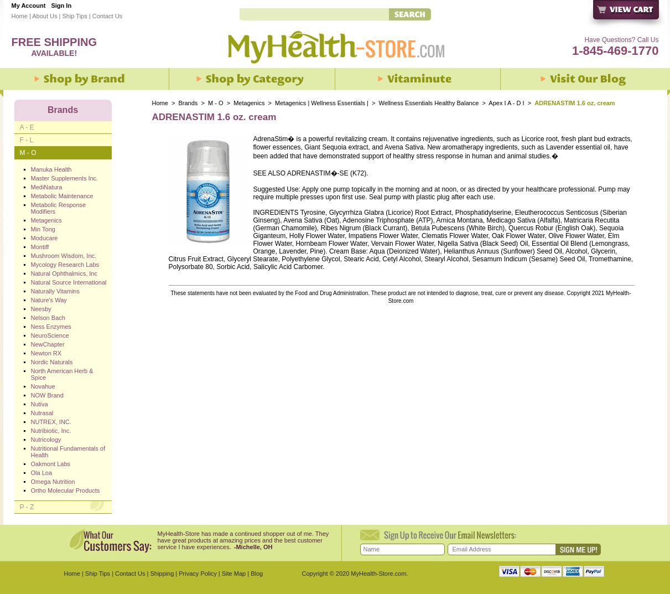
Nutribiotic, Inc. (51, 430)
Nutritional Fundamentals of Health (68, 451)
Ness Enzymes (51, 326)
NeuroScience (50, 335)
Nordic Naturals (52, 362)
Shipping (162, 573)
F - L (27, 140)
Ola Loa (42, 472)
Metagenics (249, 103)
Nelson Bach (48, 317)
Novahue (43, 386)
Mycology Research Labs (65, 264)
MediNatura (47, 187)
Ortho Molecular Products (65, 490)
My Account (29, 5)
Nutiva (39, 404)
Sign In (61, 5)
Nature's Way (49, 300)
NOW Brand (47, 395)
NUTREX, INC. (51, 422)
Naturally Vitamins (55, 291)
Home (20, 16)
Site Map (234, 573)
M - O (216, 103)
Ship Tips (74, 16)
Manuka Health (51, 169)
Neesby (41, 309)
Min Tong (43, 229)
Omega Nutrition (53, 481)
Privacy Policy (197, 573)
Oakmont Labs (51, 464)
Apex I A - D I (506, 103)
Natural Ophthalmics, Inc (64, 273)
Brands (188, 103)
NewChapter (48, 344)
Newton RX (46, 353)
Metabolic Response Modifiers (58, 208)
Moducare (44, 238)
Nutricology (46, 439)
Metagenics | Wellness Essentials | (321, 103)
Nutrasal (42, 413)
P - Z (27, 507)
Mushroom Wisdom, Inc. (64, 255)
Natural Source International (69, 282)
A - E (27, 127)
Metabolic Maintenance (62, 196)
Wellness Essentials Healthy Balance (428, 103)
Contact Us (107, 16)
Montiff (40, 247)
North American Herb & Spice (62, 374)
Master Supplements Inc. (64, 178)
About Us (44, 16)
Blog (257, 573)
